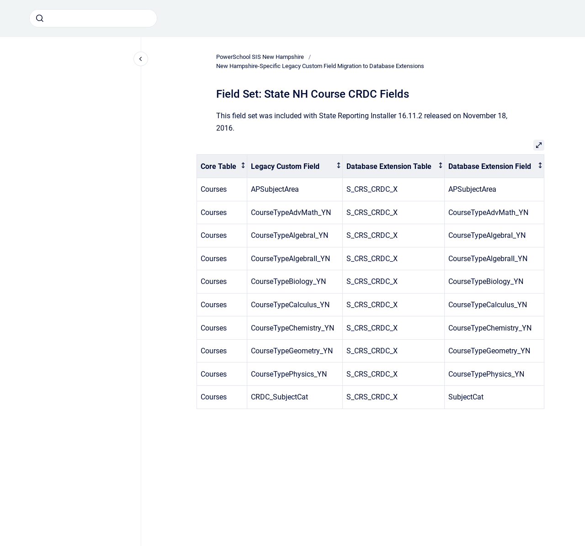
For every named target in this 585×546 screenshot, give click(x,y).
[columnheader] (222, 166)
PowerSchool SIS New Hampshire (260, 56)
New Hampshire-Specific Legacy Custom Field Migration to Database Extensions (320, 66)
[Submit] (39, 18)
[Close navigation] (140, 59)
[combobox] (93, 18)
